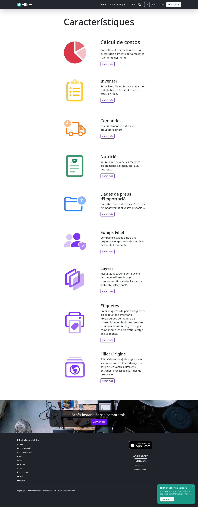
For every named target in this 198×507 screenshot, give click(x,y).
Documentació (24, 448)
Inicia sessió (158, 4)
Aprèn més (107, 64)
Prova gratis (173, 4)
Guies (19, 460)
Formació (21, 464)
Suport (20, 476)
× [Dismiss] (192, 486)
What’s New (22, 472)
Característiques (25, 452)
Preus (132, 4)
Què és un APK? (140, 469)
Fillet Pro (21, 480)
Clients (20, 468)
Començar (99, 421)
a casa (20, 444)
